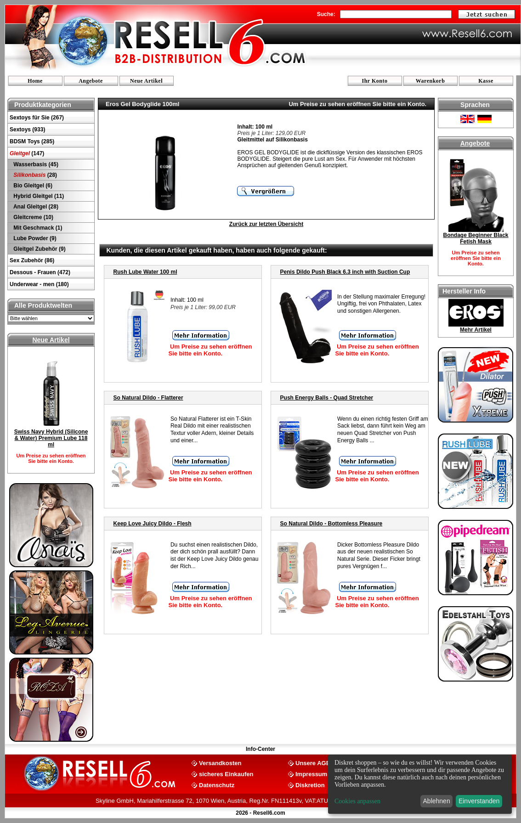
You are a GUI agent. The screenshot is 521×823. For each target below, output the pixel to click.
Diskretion (310, 784)
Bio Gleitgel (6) (32, 185)
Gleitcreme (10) (32, 217)
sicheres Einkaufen (226, 773)
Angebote (91, 81)
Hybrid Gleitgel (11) (38, 196)
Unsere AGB (312, 762)
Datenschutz (216, 784)
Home (35, 81)
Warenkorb (430, 81)
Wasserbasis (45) (35, 164)
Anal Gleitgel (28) (35, 206)
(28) (34, 175)
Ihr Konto (375, 81)
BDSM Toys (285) (32, 141)
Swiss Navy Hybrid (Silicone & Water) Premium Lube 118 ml (51, 438)
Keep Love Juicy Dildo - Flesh (152, 523)
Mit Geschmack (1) (37, 228)
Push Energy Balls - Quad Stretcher (327, 398)
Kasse (485, 81)
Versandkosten (220, 762)
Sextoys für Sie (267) (37, 117)
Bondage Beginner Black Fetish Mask (475, 238)
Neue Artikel (146, 81)
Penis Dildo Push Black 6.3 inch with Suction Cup (345, 272)
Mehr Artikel (476, 330)
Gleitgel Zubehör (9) (39, 249)
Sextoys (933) (27, 129)
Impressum (311, 773)
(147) (27, 153)
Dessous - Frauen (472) (40, 272)
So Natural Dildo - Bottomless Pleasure (331, 523)
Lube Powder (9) (34, 238)
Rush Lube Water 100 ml (145, 272)
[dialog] (420, 784)
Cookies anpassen (357, 801)
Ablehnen (436, 801)
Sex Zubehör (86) (32, 260)
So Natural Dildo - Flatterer (148, 398)
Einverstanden (479, 801)
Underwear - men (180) (39, 284)
